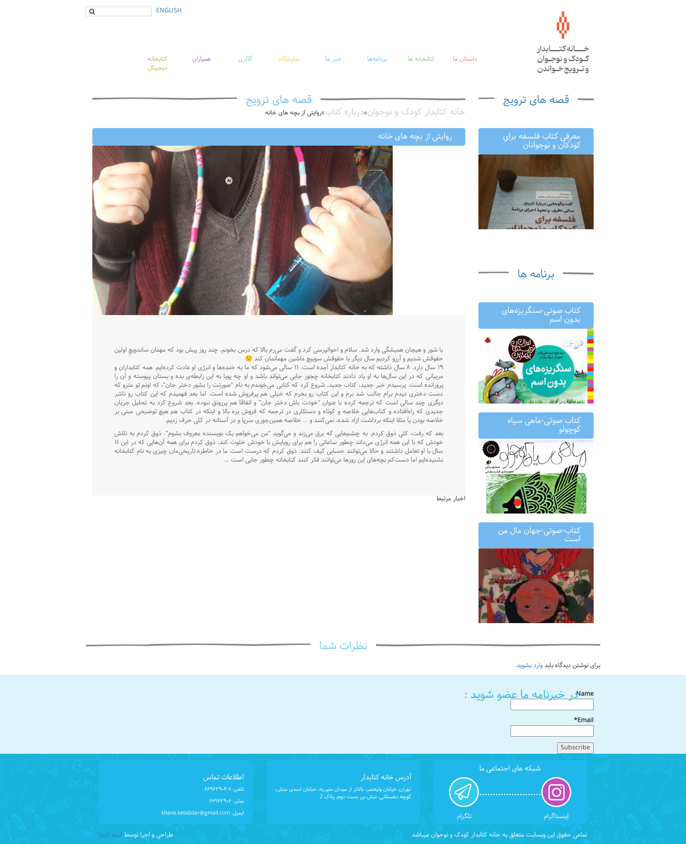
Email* (552, 726)
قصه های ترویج (536, 100)
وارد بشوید (530, 666)
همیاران (201, 59)
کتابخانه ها (421, 59)
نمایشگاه (289, 59)
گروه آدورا (111, 835)
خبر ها (333, 59)
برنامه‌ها (377, 59)
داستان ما (465, 59)
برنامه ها (536, 274)
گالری (245, 59)
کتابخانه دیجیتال (157, 63)
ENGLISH (169, 11)
